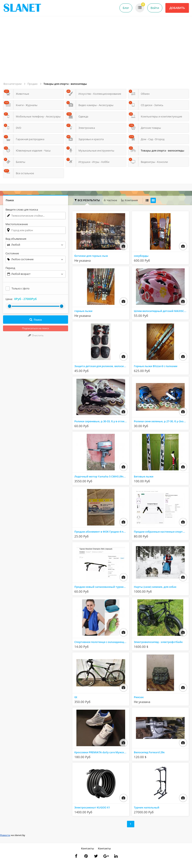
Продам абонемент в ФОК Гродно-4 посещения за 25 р (101, 531)
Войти (155, 8)
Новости (5, 835)
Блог (126, 8)
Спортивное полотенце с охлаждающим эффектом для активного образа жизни (101, 642)
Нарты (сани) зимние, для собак (155, 587)
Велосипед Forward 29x (149, 752)
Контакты (87, 848)
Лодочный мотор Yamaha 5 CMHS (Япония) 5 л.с (101, 476)
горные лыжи (83, 311)
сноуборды (141, 256)
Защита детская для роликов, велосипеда (101, 366)
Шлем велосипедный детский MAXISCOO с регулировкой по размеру (161, 311)
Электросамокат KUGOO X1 (92, 807)
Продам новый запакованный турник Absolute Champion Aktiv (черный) (101, 587)
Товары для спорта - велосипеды (65, 84)
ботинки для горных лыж (91, 256)
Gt (75, 697)
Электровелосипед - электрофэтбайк (158, 642)
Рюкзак (139, 697)
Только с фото (20, 288)
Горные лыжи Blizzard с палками (155, 366)
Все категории (12, 84)
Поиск (35, 319)
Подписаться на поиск (35, 328)
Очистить (35, 335)
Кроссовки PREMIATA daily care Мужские (100, 752)
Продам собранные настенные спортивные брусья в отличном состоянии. (161, 531)
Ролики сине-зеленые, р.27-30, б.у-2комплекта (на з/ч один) (161, 421)
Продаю (32, 84)
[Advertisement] (96, 50)
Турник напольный (146, 807)
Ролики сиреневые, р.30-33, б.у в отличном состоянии (101, 421)
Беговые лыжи (143, 476)
